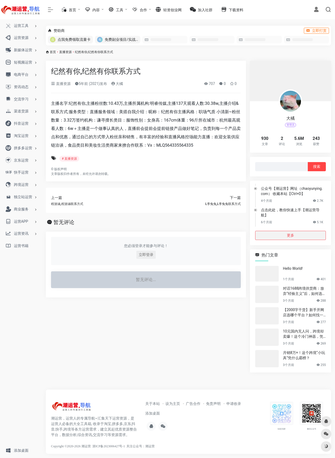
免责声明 (213, 404)
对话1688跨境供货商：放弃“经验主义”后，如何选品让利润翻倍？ (304, 291)
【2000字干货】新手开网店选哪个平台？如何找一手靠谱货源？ (303, 313)
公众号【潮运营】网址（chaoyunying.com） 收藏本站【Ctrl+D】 (292, 191)
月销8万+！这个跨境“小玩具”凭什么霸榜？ (304, 355)
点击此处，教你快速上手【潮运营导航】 (290, 212)
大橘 (117, 84)
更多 (290, 235)
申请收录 (233, 404)
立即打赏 (316, 30)
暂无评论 (63, 222)
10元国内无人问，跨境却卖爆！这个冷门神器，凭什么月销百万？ (303, 334)
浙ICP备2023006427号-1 (108, 446)
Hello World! (293, 268)
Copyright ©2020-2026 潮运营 (71, 446)
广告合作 (193, 404)
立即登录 (146, 255)
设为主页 (172, 404)
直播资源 (65, 52)
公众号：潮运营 (144, 446)
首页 (53, 52)
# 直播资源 (69, 159)
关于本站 (152, 404)
